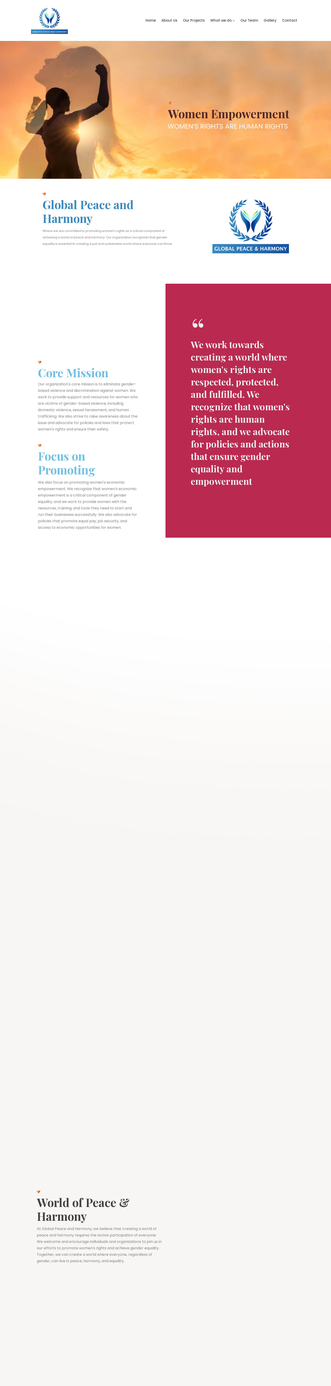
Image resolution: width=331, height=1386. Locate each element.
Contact (289, 20)
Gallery (270, 20)
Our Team (249, 20)
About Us (169, 20)
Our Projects (194, 20)
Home (151, 20)
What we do (222, 20)
